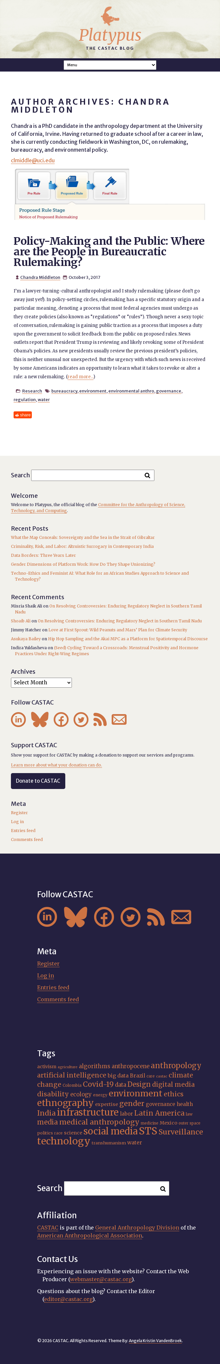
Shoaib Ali (20, 620)
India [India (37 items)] (46, 1113)
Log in (17, 821)
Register (19, 812)
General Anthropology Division (137, 1227)
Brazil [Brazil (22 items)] (137, 1076)
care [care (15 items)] (150, 1076)
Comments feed (27, 839)
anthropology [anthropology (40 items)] (176, 1065)
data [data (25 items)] (120, 1084)
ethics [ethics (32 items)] (174, 1094)
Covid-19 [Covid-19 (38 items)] (98, 1084)
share (25, 414)
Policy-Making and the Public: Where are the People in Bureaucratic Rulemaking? (109, 252)
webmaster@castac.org (101, 1279)
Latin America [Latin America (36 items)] (159, 1113)
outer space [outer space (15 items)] (189, 1123)
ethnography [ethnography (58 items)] (65, 1102)
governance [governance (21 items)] (160, 1104)
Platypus (110, 35)
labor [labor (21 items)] (126, 1114)
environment (92, 390)
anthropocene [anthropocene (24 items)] (130, 1066)
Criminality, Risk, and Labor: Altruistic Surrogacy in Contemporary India (82, 546)
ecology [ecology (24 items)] (81, 1094)
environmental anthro (131, 390)
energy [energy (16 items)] (100, 1094)
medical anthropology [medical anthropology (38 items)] (99, 1122)
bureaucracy (64, 390)
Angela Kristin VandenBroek (155, 1340)
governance (168, 390)
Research (32, 390)
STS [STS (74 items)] (148, 1131)
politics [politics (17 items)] (45, 1132)
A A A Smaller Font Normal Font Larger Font (110, 65)
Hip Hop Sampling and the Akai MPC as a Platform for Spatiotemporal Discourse (128, 638)
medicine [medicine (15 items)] (149, 1123)
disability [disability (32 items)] (53, 1094)
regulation (25, 399)
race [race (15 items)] (58, 1133)
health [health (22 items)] (185, 1104)
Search (20, 475)
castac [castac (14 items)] (161, 1076)
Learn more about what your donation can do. (56, 764)
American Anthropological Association (89, 1235)
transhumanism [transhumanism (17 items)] (109, 1142)
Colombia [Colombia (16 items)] (72, 1085)
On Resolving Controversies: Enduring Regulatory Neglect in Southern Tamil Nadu (120, 620)
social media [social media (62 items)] (110, 1131)
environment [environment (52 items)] (135, 1093)
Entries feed (23, 830)
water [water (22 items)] (134, 1142)
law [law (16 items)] (189, 1114)
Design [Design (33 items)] (139, 1084)
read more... (80, 377)
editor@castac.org (68, 1299)
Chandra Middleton (40, 277)
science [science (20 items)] (73, 1133)
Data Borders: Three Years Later (43, 555)
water (44, 399)
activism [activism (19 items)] (46, 1067)
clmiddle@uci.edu (33, 160)
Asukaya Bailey (26, 638)
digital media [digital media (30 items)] (173, 1084)
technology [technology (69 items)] (63, 1141)
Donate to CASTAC (38, 781)
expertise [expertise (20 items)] (106, 1104)
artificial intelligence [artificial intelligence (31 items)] (71, 1075)
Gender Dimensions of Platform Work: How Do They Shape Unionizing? (83, 564)
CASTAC (47, 1227)
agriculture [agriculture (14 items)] (68, 1067)
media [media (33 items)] (47, 1122)
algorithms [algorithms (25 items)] (94, 1066)
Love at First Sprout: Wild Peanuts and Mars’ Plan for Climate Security (117, 629)
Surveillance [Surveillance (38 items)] (181, 1132)
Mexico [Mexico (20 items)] (168, 1123)
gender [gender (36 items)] (131, 1103)
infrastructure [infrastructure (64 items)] (88, 1112)
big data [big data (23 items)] (118, 1075)
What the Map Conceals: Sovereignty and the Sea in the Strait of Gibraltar (83, 537)
